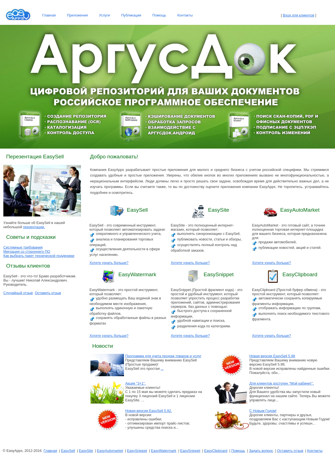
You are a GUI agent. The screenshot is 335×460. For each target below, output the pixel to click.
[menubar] (117, 15)
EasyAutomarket (110, 451)
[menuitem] (49, 15)
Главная (49, 15)
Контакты (185, 15)
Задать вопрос (261, 451)
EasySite (86, 451)
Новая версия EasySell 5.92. (148, 411)
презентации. (34, 227)
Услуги (104, 15)
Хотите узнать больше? (109, 263)
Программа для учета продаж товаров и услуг (163, 356)
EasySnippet (137, 451)
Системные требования (23, 247)
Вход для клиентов (298, 15)
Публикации (131, 15)
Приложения (77, 15)
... (162, 368)
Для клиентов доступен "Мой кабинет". (281, 383)
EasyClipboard (215, 451)
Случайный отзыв (18, 293)
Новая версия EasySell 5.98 (272, 356)
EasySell (68, 451)
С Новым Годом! (262, 411)
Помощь (159, 15)
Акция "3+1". (135, 383)
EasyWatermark (163, 451)
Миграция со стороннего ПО (26, 251)
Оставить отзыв (48, 293)
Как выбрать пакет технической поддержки (38, 256)
